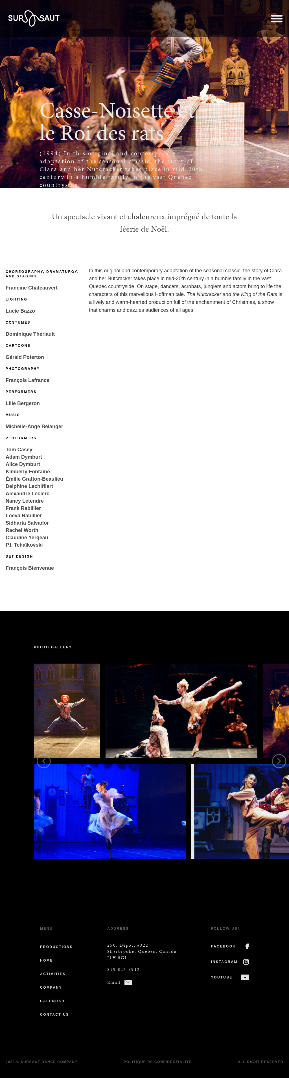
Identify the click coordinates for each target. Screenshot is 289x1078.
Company (51, 987)
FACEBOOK (223, 946)
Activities (53, 974)
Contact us (54, 1015)
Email (114, 982)
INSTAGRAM (224, 962)
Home (46, 960)
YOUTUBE (222, 977)
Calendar (52, 1001)
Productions (56, 947)
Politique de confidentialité (158, 1062)
